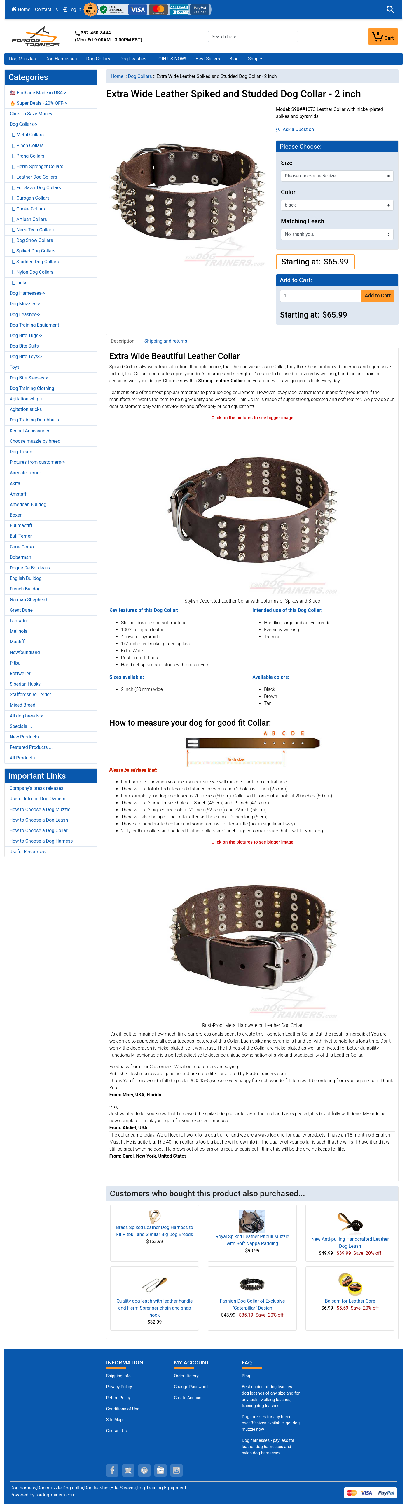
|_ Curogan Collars (30, 198)
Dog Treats (21, 451)
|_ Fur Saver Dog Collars (35, 187)
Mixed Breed (22, 705)
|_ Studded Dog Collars (34, 261)
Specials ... (21, 726)
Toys (15, 367)
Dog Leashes (133, 59)
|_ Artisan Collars (28, 219)
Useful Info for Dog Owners (37, 798)
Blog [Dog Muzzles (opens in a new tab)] (246, 1376)
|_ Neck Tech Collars (32, 230)
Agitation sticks (26, 409)
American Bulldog (28, 504)
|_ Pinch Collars (27, 145)
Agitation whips (26, 399)
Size (286, 162)
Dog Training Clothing (32, 388)
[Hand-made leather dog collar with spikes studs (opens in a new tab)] (252, 508)
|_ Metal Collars (27, 134)
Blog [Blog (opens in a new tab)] (234, 59)
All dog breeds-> (26, 716)
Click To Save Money (31, 113)
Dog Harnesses (61, 59)
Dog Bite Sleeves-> (29, 378)
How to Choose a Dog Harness (41, 841)
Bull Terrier (21, 536)
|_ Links (18, 282)
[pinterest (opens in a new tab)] (144, 1470)
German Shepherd (28, 599)
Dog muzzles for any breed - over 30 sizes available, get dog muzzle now (271, 1423)
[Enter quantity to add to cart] (320, 296)
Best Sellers (207, 59)
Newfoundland (25, 652)
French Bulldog (25, 589)
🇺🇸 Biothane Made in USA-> (38, 92)
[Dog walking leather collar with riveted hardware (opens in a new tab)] (252, 932)
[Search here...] (253, 36)
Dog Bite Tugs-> (26, 335)
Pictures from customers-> (37, 462)
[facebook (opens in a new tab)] (112, 1470)
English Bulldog (25, 578)
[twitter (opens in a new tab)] (128, 1470)
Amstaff (18, 494)
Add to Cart (378, 296)
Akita (15, 483)
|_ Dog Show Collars (31, 240)
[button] (391, 10)
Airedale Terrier (25, 472)
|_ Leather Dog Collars (33, 177)
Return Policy (118, 1397)
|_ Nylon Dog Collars (31, 272)
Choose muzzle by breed (35, 441)
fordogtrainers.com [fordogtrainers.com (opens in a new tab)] (56, 1495)
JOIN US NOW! (171, 59)
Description (122, 341)
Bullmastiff (21, 525)
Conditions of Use (122, 1409)
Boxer (16, 515)
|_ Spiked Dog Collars (32, 251)
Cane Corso (22, 547)
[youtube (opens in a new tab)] (160, 1470)
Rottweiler (20, 673)
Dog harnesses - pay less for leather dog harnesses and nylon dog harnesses (268, 1447)
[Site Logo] (36, 36)
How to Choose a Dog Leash (38, 820)
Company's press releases (36, 788)
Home (21, 9)
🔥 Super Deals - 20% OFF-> (38, 103)
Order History (186, 1376)
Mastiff (17, 641)
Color (288, 192)
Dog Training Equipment (34, 325)
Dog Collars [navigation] (140, 76)
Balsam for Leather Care (350, 1301)
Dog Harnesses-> (27, 293)
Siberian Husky (25, 684)
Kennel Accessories (30, 430)
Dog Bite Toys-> (26, 356)
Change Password (191, 1386)
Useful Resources (27, 851)
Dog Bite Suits (24, 346)
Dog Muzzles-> (25, 303)
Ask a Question (295, 129)
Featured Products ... (31, 747)
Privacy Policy (119, 1386)
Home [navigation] (117, 76)
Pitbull (16, 663)
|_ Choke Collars (27, 209)
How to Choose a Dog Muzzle (39, 809)
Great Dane (21, 610)
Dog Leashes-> (25, 314)
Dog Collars (98, 59)
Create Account (188, 1397)
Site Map (114, 1419)
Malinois (18, 631)
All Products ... (25, 758)
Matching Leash (302, 221)
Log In (72, 9)
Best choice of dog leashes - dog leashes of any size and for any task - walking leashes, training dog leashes (271, 1396)
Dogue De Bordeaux (30, 568)
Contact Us (46, 9)
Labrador (19, 620)
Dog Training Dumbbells (34, 420)
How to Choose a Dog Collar (38, 830)
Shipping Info (118, 1376)
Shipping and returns (165, 341)
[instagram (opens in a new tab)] (176, 1470)
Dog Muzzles (22, 59)
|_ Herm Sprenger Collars (36, 166)
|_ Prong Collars (27, 156)
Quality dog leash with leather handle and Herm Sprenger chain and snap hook (155, 1308)
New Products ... (27, 737)
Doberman (20, 557)
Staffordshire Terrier (30, 694)
